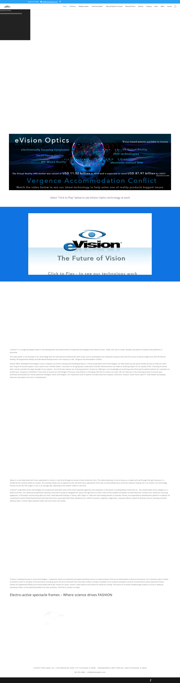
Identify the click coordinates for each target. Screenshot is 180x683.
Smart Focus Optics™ (97, 6)
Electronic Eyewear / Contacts (114, 6)
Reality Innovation (84, 6)
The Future (72, 6)
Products (140, 6)
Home (64, 6)
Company (149, 6)
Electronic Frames (130, 6)
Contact (169, 6)
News (156, 6)
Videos (162, 6)
